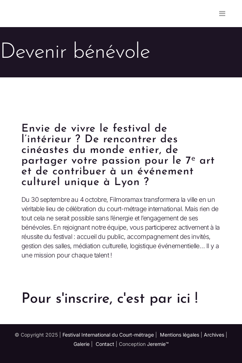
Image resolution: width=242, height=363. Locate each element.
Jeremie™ (158, 344)
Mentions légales (179, 335)
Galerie (82, 344)
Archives (214, 335)
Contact (105, 344)
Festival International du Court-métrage (108, 335)
